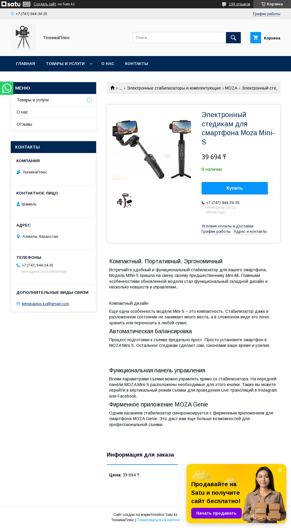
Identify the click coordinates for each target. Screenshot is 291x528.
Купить (235, 188)
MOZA (231, 88)
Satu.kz (171, 515)
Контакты (136, 63)
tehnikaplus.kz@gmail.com (45, 304)
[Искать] (233, 37)
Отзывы (24, 124)
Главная (25, 63)
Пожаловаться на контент (158, 520)
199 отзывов (239, 4)
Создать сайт (45, 4)
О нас (107, 63)
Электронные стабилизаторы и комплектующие (174, 88)
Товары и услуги (65, 63)
